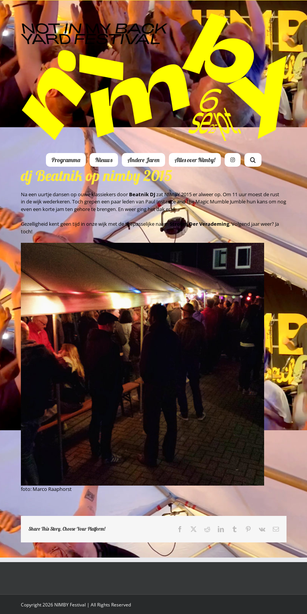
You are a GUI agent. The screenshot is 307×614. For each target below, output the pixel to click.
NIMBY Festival (70, 605)
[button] (252, 160)
